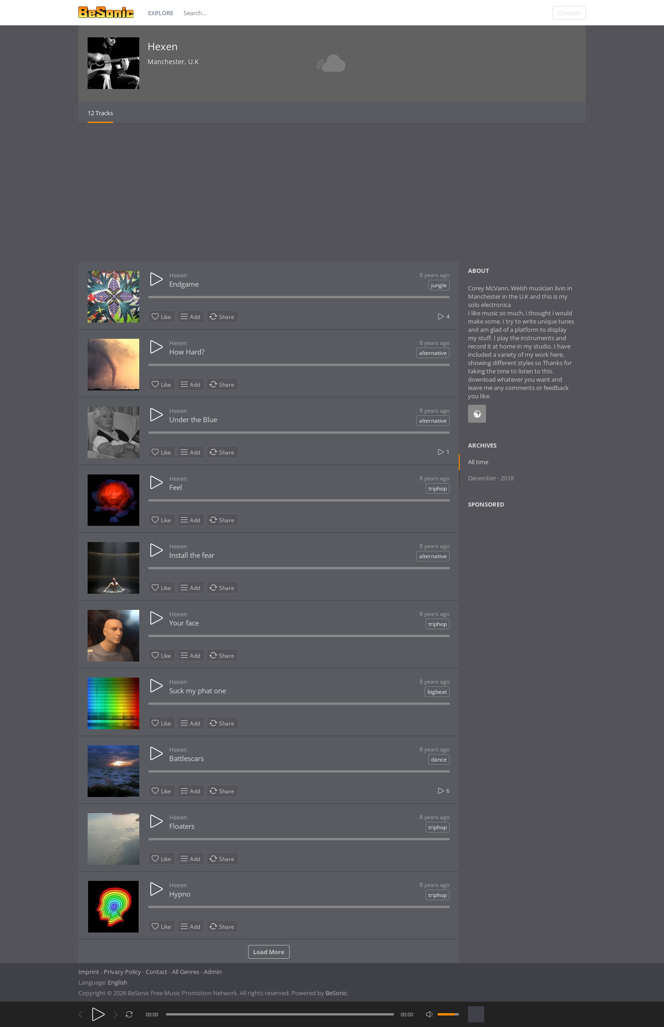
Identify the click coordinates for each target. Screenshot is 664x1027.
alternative (433, 353)
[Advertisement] (332, 192)
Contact (156, 972)
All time (478, 462)
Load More (269, 952)
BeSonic (336, 993)
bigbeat (437, 692)
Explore (160, 13)
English (117, 982)
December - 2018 (491, 478)
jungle (439, 285)
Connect (569, 13)
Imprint (88, 972)
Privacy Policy (122, 972)
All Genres (185, 972)
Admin (213, 972)
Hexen (163, 46)
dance (439, 759)
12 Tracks (100, 113)
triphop (437, 488)
